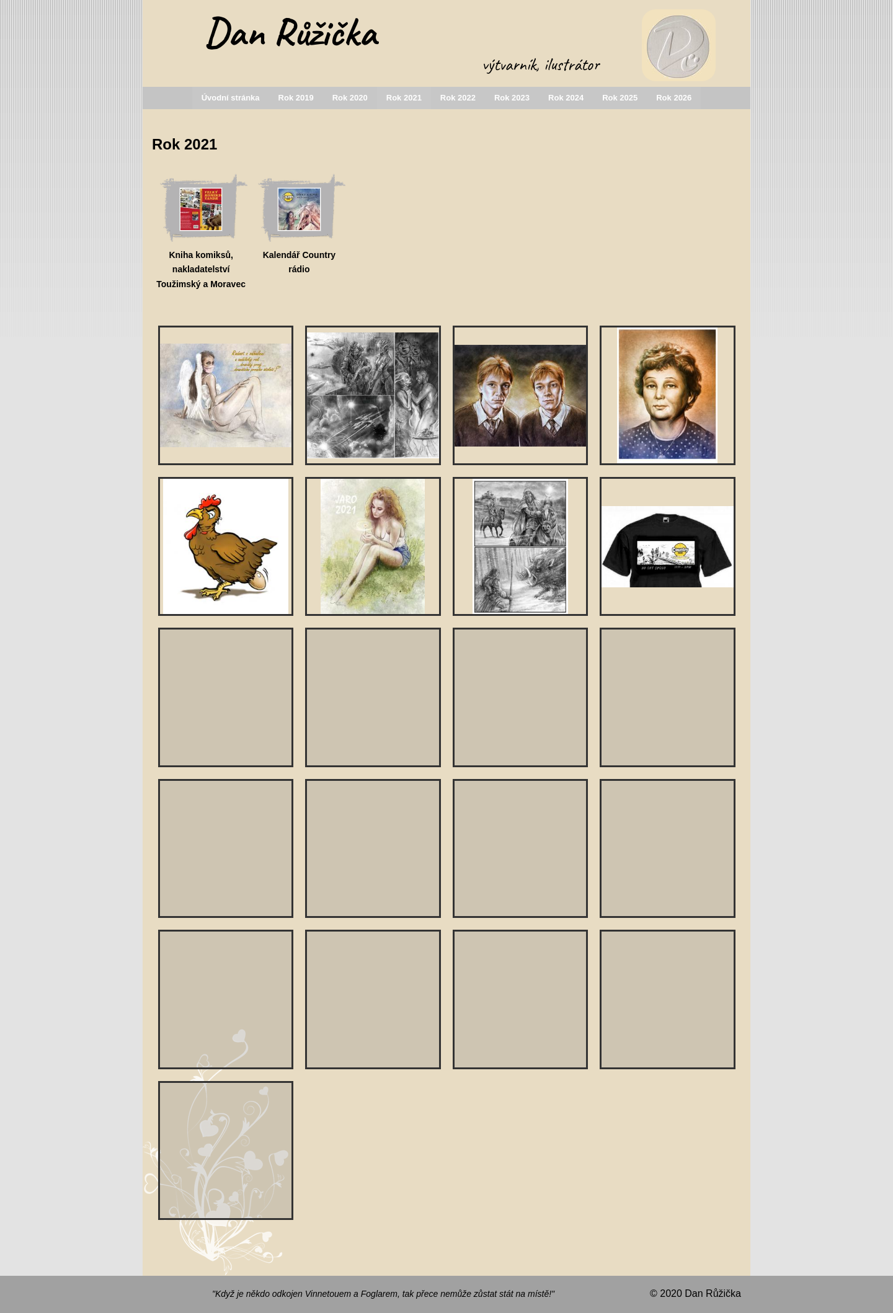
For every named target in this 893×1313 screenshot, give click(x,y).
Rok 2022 (458, 97)
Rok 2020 (350, 97)
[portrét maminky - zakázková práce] (667, 395)
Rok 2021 (404, 97)
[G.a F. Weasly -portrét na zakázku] (521, 395)
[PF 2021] (226, 395)
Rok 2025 (620, 97)
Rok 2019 (296, 97)
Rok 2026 (673, 97)
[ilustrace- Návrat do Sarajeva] (667, 849)
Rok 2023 (512, 97)
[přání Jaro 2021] (373, 546)
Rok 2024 (566, 97)
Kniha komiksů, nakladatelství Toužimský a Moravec (201, 270)
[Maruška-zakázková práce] (667, 697)
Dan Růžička (290, 32)
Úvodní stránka (231, 97)
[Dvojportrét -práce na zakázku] (667, 999)
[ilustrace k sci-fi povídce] (373, 395)
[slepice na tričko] (226, 546)
